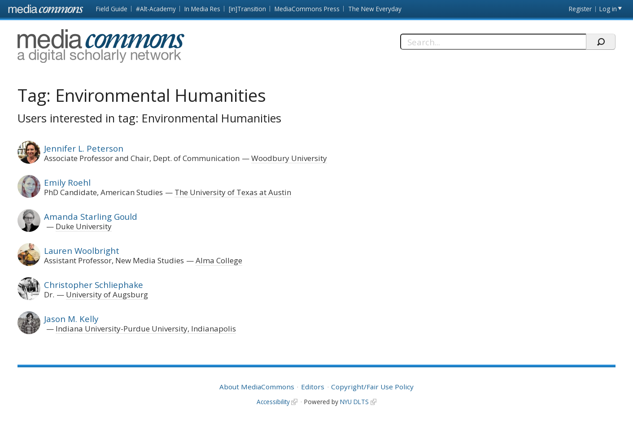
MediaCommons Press (307, 8)
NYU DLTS (354, 401)
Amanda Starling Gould (90, 216)
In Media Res (202, 8)
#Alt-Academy (156, 8)
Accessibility (273, 401)
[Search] (493, 42)
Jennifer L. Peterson (83, 148)
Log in (608, 8)
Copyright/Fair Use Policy (372, 386)
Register (580, 8)
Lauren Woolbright (81, 250)
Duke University (84, 226)
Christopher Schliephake (93, 284)
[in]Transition (247, 8)
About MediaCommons (256, 386)
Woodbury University (289, 158)
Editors (312, 386)
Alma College (219, 260)
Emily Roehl (67, 182)
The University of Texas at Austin (233, 192)
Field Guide (111, 8)
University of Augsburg (107, 294)
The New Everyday (375, 8)
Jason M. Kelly (71, 318)
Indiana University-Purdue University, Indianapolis (146, 328)
